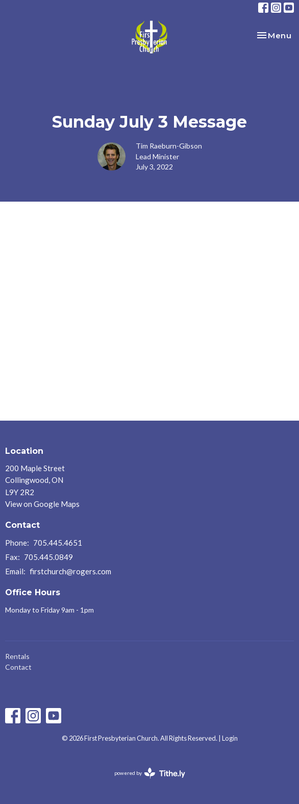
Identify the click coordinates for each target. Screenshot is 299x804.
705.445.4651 (57, 542)
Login (230, 738)
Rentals (17, 656)
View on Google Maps (42, 503)
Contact (18, 667)
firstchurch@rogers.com (70, 571)
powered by (149, 773)
